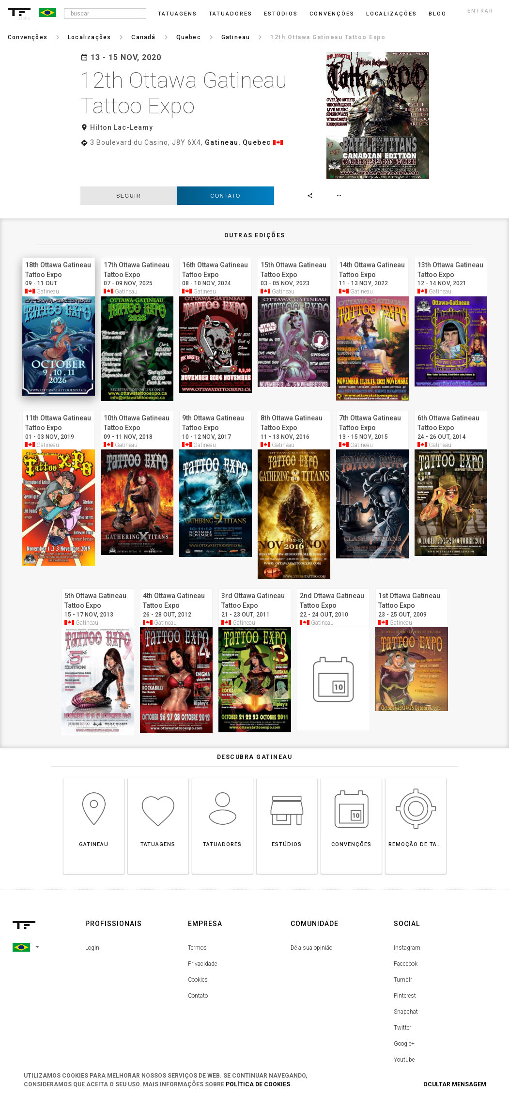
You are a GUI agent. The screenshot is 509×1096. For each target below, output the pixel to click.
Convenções (332, 14)
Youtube (404, 1026)
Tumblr (403, 946)
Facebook (405, 930)
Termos (197, 914)
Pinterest (405, 962)
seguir (128, 162)
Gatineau (222, 142)
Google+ (404, 1010)
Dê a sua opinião (311, 914)
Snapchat (406, 978)
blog (438, 14)
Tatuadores (230, 14)
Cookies (198, 946)
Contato (225, 162)
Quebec (257, 142)
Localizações (391, 14)
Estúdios (281, 14)
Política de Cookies (258, 1084)
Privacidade (202, 930)
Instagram (407, 914)
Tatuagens (177, 14)
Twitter (402, 994)
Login (92, 914)
